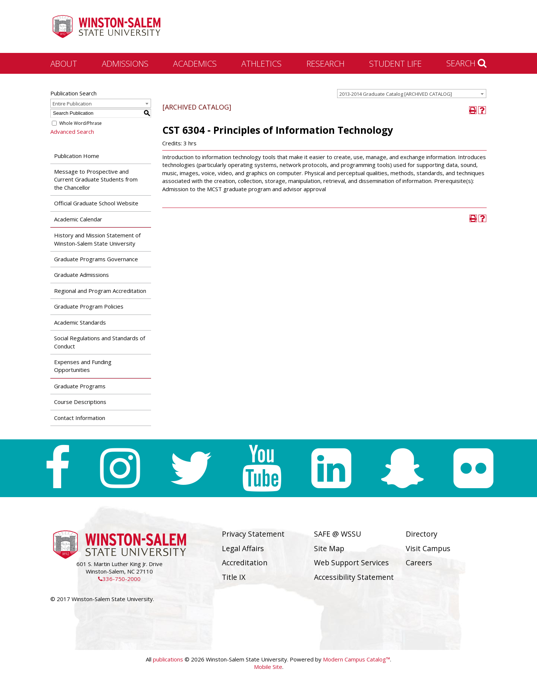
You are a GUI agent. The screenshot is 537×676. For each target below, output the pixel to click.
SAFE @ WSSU (337, 534)
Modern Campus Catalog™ (356, 659)
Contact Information (79, 417)
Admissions (125, 63)
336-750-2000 (119, 578)
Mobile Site (268, 666)
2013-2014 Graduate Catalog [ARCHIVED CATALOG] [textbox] (395, 94)
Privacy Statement (253, 534)
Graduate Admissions (81, 274)
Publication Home (76, 155)
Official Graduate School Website (96, 203)
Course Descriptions (80, 401)
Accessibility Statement (354, 577)
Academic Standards (80, 322)
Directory (421, 534)
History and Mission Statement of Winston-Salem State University (97, 239)
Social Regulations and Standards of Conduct (99, 342)
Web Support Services (351, 562)
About (63, 63)
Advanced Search (72, 131)
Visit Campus (428, 548)
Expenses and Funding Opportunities (83, 365)
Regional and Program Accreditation (100, 290)
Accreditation (244, 562)
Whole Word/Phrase (80, 123)
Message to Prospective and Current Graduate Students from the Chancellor (96, 179)
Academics (195, 63)
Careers (419, 562)
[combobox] (411, 93)
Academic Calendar (78, 219)
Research (326, 63)
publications (168, 659)
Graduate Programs (80, 386)
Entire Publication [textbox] (72, 103)
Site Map (329, 548)
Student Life (395, 63)
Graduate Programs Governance (96, 259)
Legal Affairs (243, 548)
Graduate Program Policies (88, 306)
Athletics (261, 63)
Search (466, 63)
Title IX (233, 577)
